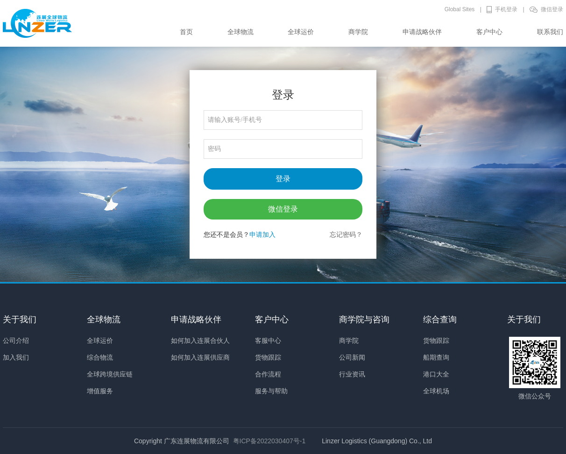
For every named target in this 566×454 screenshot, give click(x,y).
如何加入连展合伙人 (200, 340)
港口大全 (436, 374)
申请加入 (262, 234)
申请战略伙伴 (422, 31)
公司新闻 (352, 357)
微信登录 (552, 9)
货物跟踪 (268, 357)
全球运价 (301, 31)
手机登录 (506, 9)
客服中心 (268, 340)
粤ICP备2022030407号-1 (269, 441)
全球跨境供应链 (110, 374)
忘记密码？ (346, 234)
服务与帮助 (271, 391)
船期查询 (436, 357)
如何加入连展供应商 (200, 357)
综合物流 (100, 357)
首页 (186, 31)
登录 (283, 179)
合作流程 (268, 374)
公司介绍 (16, 340)
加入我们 (16, 357)
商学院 (358, 31)
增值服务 (100, 391)
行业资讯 (352, 374)
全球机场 (436, 391)
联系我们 (550, 31)
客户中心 (489, 31)
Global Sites (460, 9)
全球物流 (240, 31)
